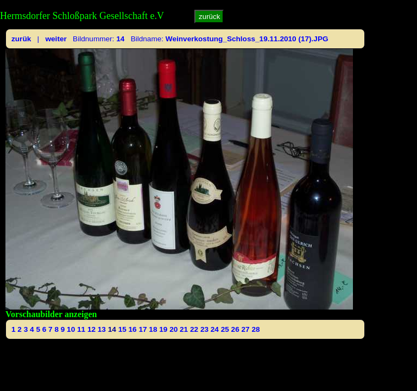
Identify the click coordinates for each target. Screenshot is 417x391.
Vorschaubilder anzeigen (51, 314)
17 (142, 329)
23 (204, 329)
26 (235, 329)
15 (122, 329)
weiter (55, 39)
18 (153, 329)
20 (173, 329)
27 (246, 329)
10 (71, 329)
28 (255, 329)
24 (215, 329)
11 (81, 329)
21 (184, 329)
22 (194, 329)
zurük (21, 39)
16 (133, 329)
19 (163, 329)
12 (91, 329)
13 (102, 329)
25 (225, 329)
